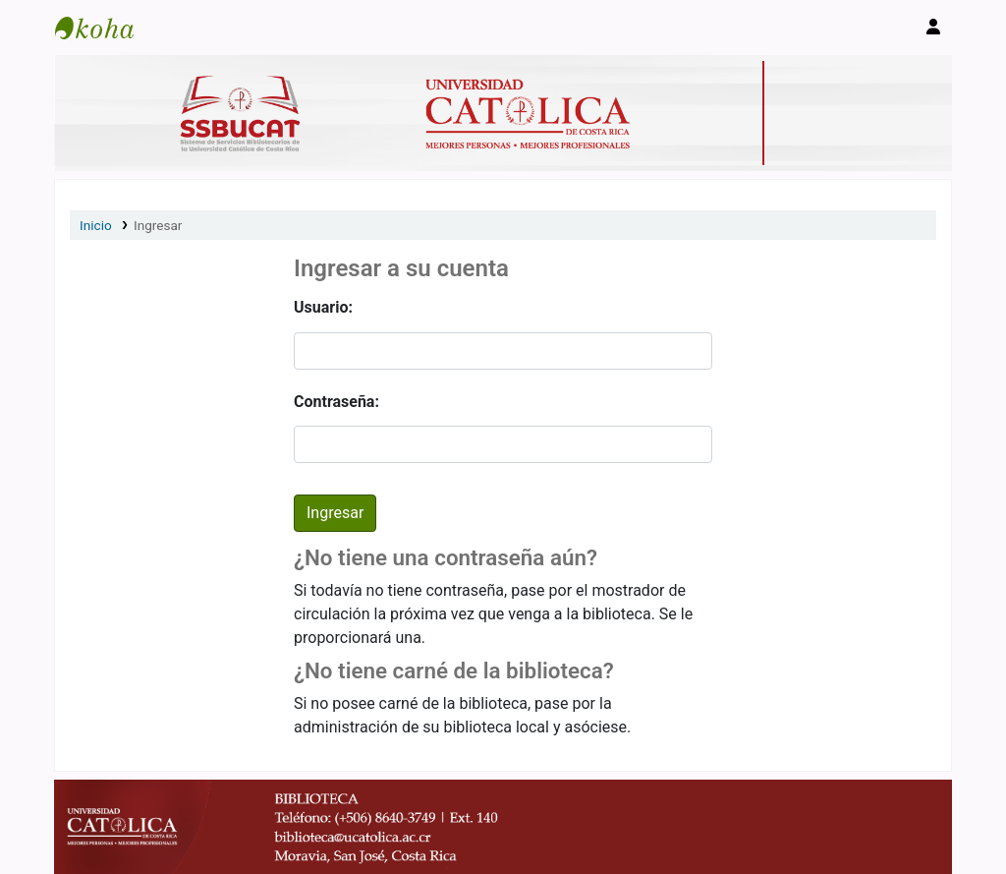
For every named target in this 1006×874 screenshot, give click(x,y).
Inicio (96, 225)
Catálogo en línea (104, 27)
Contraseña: (336, 401)
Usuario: (323, 307)
